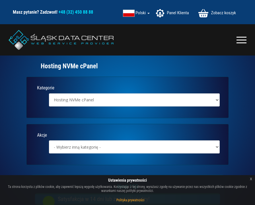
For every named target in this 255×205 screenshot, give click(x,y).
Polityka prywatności (130, 200)
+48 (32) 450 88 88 (76, 12)
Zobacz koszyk (217, 13)
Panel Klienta (172, 13)
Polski (142, 13)
